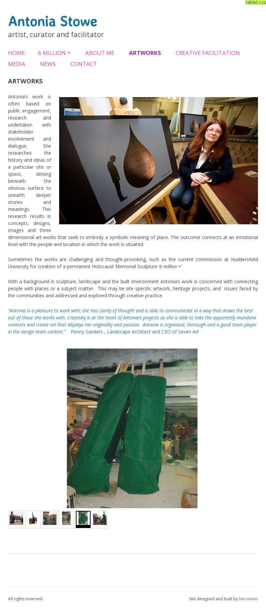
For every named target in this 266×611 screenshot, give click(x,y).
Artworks (145, 53)
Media (16, 64)
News (48, 64)
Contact (84, 64)
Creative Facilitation (208, 53)
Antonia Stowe (52, 21)
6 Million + (54, 53)
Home (16, 53)
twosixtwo (248, 599)
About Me (99, 53)
